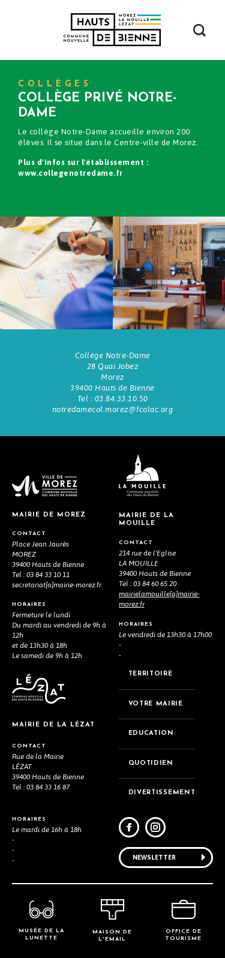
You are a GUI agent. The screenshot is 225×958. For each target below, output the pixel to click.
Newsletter (154, 857)
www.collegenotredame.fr (70, 173)
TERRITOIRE (150, 674)
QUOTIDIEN (150, 763)
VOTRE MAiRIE (155, 704)
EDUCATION (151, 733)
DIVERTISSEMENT (162, 792)
